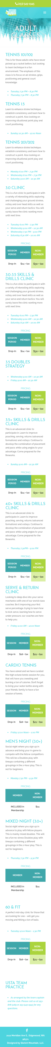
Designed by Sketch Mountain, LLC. (25, 1043)
